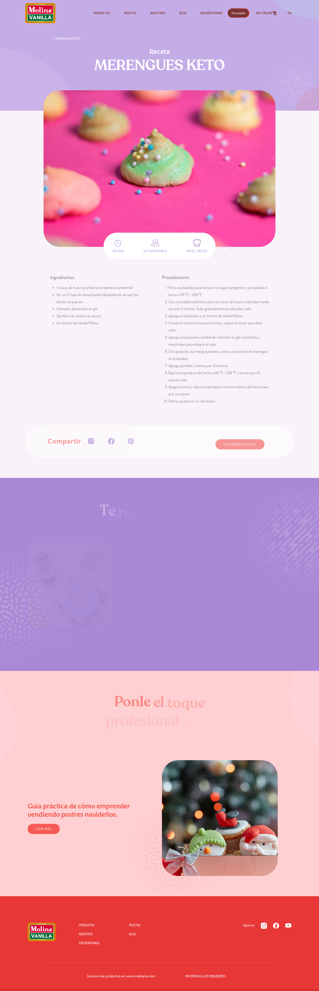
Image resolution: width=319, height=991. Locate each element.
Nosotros (157, 13)
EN (289, 13)
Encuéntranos (211, 13)
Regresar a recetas (68, 38)
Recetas (130, 13)
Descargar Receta (240, 444)
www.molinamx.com (141, 976)
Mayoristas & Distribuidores (205, 976)
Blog (183, 13)
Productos (101, 13)
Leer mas (44, 829)
